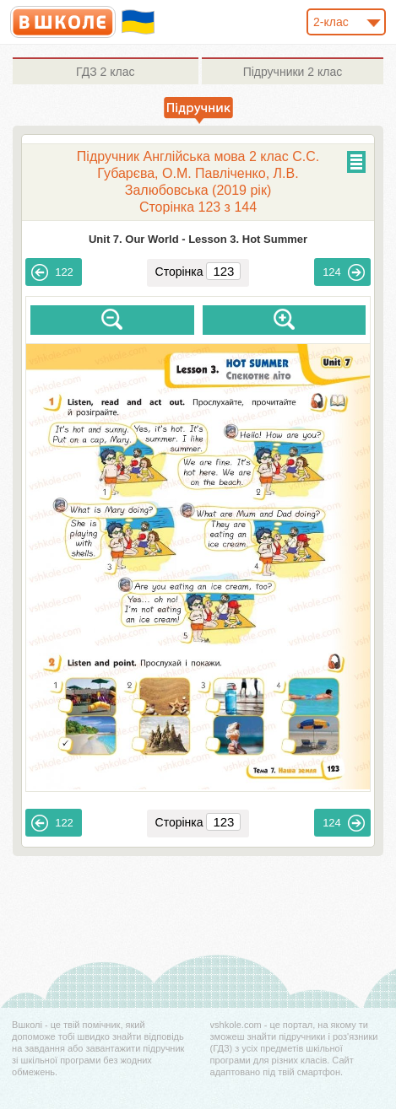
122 (52, 272)
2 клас (105, 71)
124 (344, 272)
